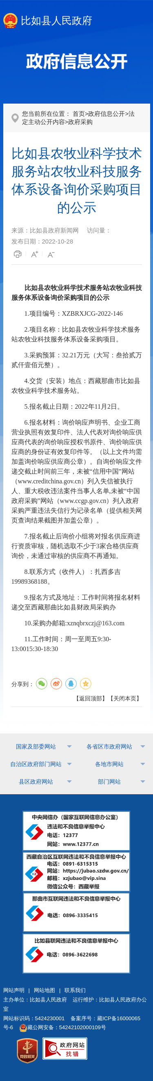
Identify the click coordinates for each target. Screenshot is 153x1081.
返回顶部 (90, 698)
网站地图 (44, 990)
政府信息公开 (106, 113)
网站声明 (13, 990)
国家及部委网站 (36, 746)
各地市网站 (109, 764)
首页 (79, 113)
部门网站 (109, 781)
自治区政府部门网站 (36, 764)
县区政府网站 (36, 781)
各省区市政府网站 (109, 746)
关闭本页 (124, 698)
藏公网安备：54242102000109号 (62, 1027)
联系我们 (75, 990)
